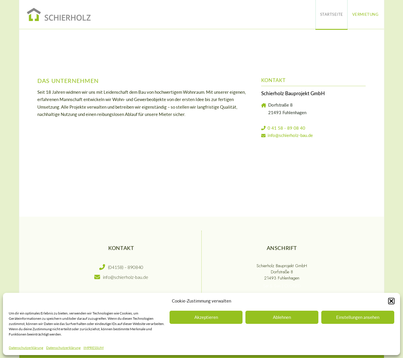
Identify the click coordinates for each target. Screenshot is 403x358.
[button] (391, 301)
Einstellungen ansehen (357, 317)
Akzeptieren (206, 317)
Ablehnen (282, 317)
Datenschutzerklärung (26, 347)
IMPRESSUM (93, 347)
